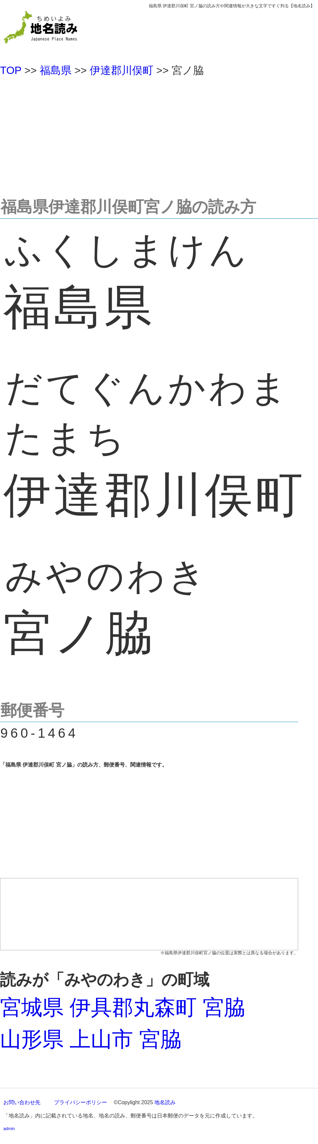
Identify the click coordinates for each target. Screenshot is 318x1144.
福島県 (56, 70)
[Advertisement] (159, 134)
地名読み (165, 1102)
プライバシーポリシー (80, 1102)
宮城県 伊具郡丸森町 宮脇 (122, 1007)
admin (9, 1128)
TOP (11, 70)
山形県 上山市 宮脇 (91, 1039)
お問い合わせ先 (21, 1102)
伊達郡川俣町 (121, 70)
